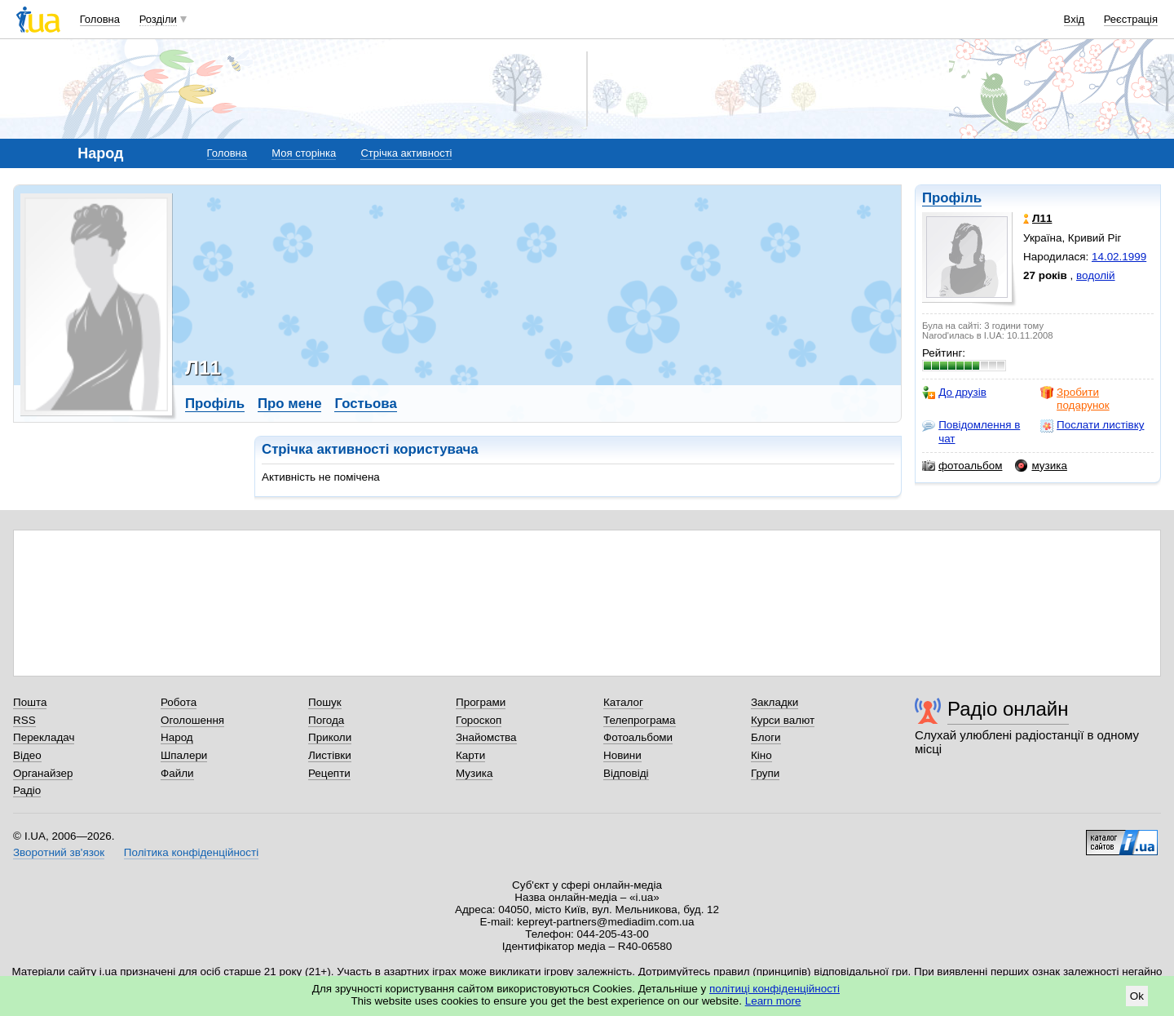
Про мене (290, 403)
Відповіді (626, 773)
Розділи (158, 19)
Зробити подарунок (1075, 398)
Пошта (29, 702)
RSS (24, 720)
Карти (470, 755)
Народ (177, 737)
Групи (765, 773)
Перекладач (43, 737)
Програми (480, 702)
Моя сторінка (303, 153)
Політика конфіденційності (191, 852)
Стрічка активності (406, 153)
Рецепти (329, 773)
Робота (178, 702)
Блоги (766, 737)
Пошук (325, 702)
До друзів (954, 392)
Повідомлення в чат (971, 431)
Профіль (952, 198)
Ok (1137, 996)
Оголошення (192, 720)
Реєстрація (1131, 19)
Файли (177, 773)
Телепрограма (639, 720)
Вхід (1074, 19)
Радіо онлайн (1008, 709)
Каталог (623, 702)
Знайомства (486, 737)
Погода (326, 720)
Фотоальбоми (638, 737)
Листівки (329, 755)
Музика (474, 773)
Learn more (773, 1001)
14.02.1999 (1119, 257)
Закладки (774, 702)
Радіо (27, 790)
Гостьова (365, 403)
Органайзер (43, 773)
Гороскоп (478, 720)
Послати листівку (1092, 425)
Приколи (329, 737)
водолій (1095, 275)
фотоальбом (962, 466)
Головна (100, 19)
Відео (27, 755)
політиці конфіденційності (774, 989)
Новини (622, 755)
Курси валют (782, 720)
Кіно (761, 755)
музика (1040, 466)
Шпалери (184, 755)
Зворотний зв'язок (58, 852)
